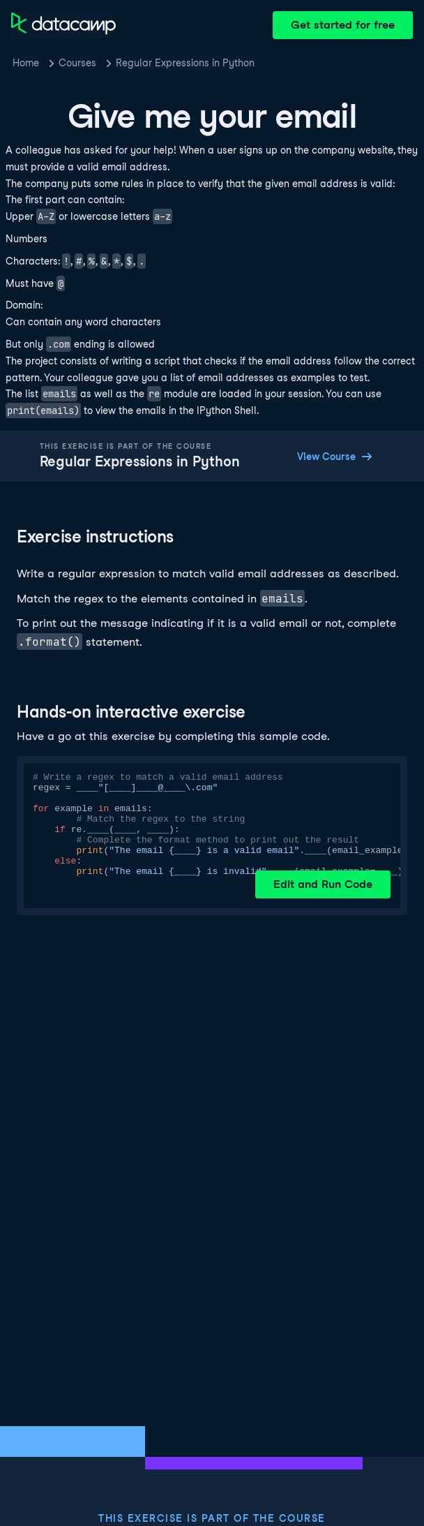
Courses (77, 62)
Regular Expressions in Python (185, 62)
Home (26, 62)
